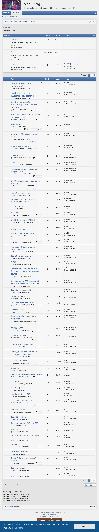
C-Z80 (13, 262)
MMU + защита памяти (21, 146)
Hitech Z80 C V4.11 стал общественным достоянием (24, 94)
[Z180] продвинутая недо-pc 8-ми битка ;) (26, 182)
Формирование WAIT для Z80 (24, 423)
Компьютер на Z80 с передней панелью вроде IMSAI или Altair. (26, 282)
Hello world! (16, 124)
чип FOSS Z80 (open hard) (22, 233)
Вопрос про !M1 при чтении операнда (24, 317)
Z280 (13, 239)
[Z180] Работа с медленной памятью (23, 459)
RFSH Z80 (15, 429)
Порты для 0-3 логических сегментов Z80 (23, 248)
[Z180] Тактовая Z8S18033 (23, 220)
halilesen (53, 515)
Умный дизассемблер (21, 193)
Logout (6, 16)
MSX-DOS (15, 381)
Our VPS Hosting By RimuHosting (49, 517)
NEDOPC (6, 13)
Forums (17, 13)
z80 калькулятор (18, 296)
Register (14, 16)
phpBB (43, 512)
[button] (94, 75)
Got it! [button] (84, 526)
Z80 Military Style (18, 416)
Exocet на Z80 (17, 309)
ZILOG (6, 27)
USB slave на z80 (18, 409)
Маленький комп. (19, 360)
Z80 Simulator (17, 212)
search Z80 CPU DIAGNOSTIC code (26, 374)
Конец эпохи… (17, 155)
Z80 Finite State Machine (22, 400)
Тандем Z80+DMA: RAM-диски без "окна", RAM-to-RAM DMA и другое (25, 271)
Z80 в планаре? (18, 468)
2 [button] (91, 75)
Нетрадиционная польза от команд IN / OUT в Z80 (24, 353)
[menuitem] (95, 13)
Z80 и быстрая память (21, 256)
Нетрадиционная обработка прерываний (24, 170)
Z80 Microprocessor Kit (21, 290)
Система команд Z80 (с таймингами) (21, 84)
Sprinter (14, 39)
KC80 (13, 162)
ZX (12, 52)
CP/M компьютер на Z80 (22, 344)
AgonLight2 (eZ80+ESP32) (22, 199)
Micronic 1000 (17, 206)
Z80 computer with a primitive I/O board (26, 436)
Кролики (15, 368)
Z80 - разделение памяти (22, 302)
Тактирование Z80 (19, 451)
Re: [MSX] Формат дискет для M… (76, 64)
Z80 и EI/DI (15, 444)
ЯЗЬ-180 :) (15, 387)
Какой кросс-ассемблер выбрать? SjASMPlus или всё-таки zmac (24, 105)
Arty (48, 515)
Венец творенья (18, 335)
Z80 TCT (14, 474)
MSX (13, 64)
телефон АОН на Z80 (20, 394)
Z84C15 (14, 227)
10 (40, 129)
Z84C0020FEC (17, 328)
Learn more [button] (17, 528)
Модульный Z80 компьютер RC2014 (24, 135)
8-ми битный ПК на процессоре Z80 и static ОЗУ (25, 116)
